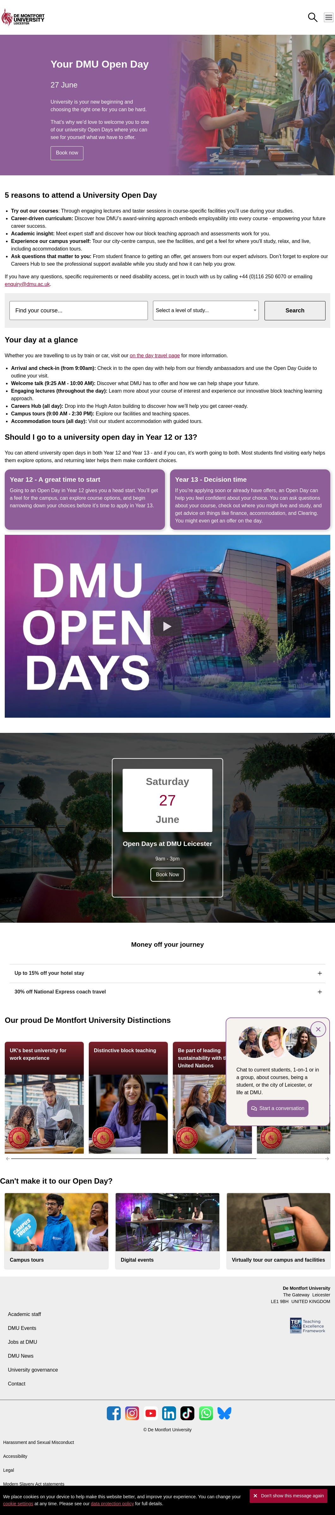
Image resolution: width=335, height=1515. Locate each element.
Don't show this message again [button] (292, 1495)
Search (294, 310)
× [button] (318, 1029)
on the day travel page (155, 355)
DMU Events (22, 1328)
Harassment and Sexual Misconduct (38, 1442)
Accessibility (15, 1456)
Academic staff (24, 1314)
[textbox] (206, 308)
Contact (16, 1383)
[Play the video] (167, 626)
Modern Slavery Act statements (33, 1484)
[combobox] (206, 310)
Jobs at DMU (22, 1342)
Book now (67, 152)
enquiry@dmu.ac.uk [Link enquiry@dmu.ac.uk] (27, 284)
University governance (33, 1370)
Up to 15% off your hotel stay (49, 973)
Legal (8, 1470)
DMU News (21, 1356)
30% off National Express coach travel (60, 991)
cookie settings (18, 1503)
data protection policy (112, 1503)
